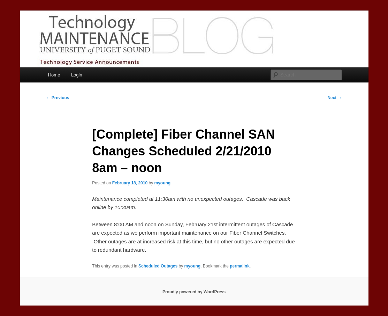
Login (76, 75)
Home (54, 75)
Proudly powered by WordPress (194, 291)
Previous (57, 97)
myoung (162, 183)
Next (334, 97)
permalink (240, 266)
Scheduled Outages (157, 266)
